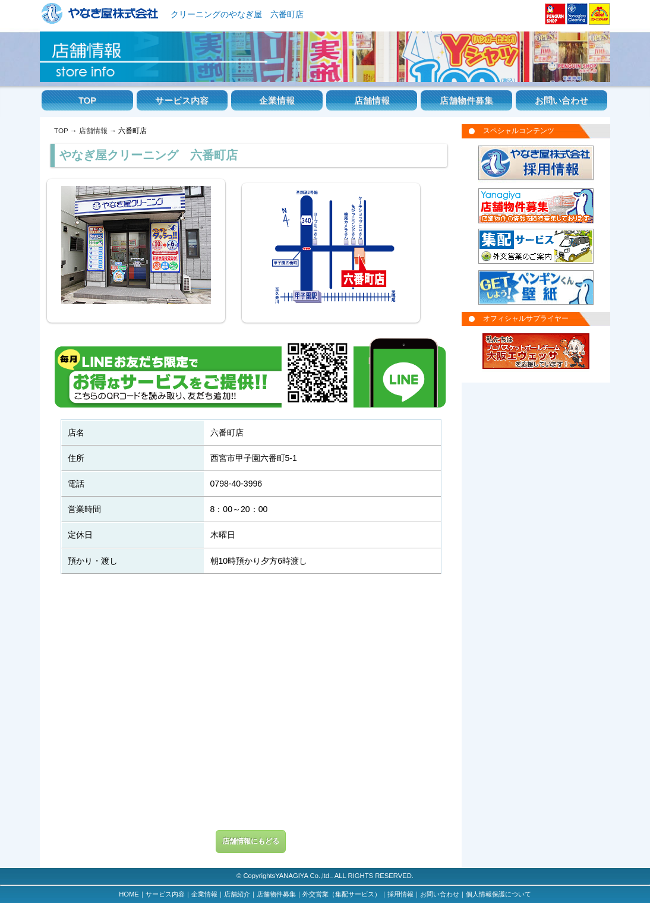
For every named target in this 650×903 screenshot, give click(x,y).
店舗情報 (372, 100)
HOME (129, 894)
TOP (87, 100)
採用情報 (400, 894)
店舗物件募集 (466, 100)
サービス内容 (182, 100)
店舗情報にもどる (250, 841)
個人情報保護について (498, 894)
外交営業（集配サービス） (341, 894)
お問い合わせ (561, 100)
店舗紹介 (237, 894)
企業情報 (277, 100)
